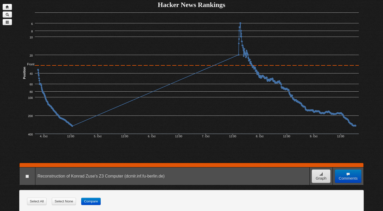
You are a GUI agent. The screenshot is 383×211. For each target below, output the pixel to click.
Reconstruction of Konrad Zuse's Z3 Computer (80, 176)
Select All (37, 201)
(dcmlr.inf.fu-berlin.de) (144, 176)
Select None (64, 201)
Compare (91, 201)
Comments (348, 176)
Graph (321, 176)
